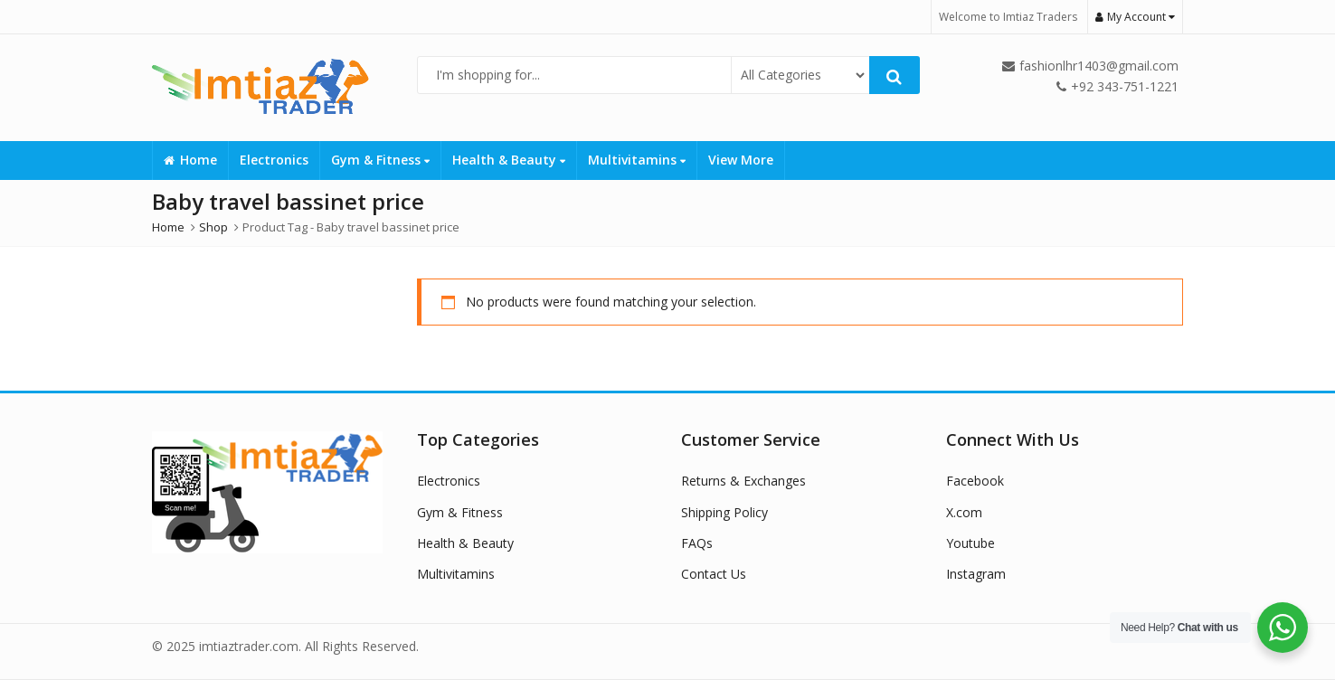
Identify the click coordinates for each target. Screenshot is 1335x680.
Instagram (976, 573)
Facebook (975, 480)
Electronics (274, 159)
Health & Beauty (508, 159)
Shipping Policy (724, 512)
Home (190, 159)
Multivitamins (637, 159)
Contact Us (713, 573)
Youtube (970, 543)
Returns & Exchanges (743, 480)
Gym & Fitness (380, 159)
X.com (964, 512)
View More (740, 159)
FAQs (697, 543)
